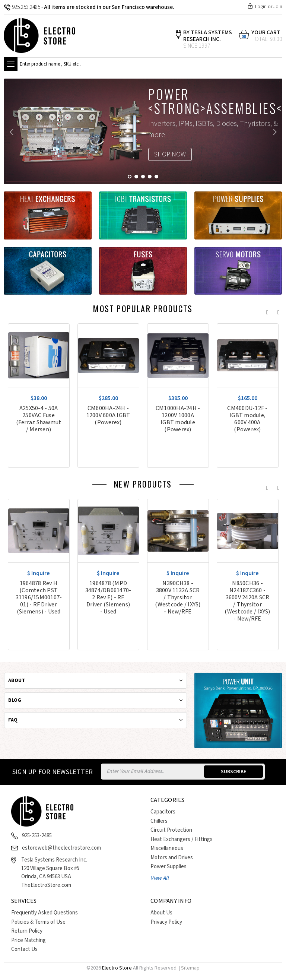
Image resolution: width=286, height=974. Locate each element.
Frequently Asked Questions (44, 912)
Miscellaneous (166, 848)
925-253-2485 (37, 835)
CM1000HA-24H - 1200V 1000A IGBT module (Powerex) (178, 419)
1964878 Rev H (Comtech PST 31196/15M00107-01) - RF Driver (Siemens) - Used (39, 598)
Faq (13, 720)
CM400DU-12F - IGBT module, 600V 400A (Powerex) (247, 419)
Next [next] (274, 131)
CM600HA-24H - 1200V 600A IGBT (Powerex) (108, 415)
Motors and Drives (171, 857)
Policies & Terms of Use (38, 922)
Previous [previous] (11, 131)
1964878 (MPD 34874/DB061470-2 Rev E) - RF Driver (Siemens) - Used (108, 598)
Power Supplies (168, 866)
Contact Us (24, 949)
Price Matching (28, 940)
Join (277, 6)
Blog (14, 700)
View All (159, 878)
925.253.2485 (22, 7)
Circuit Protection (171, 830)
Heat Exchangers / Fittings (181, 839)
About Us (161, 912)
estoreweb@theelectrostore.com (61, 847)
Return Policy (26, 931)
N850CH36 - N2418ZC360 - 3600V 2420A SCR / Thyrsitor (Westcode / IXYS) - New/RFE (247, 601)
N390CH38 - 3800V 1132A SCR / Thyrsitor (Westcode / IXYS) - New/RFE (177, 598)
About (16, 680)
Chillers (159, 821)
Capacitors (162, 811)
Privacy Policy (166, 922)
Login (261, 6)
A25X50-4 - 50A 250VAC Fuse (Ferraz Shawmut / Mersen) (38, 419)
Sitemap (190, 968)
